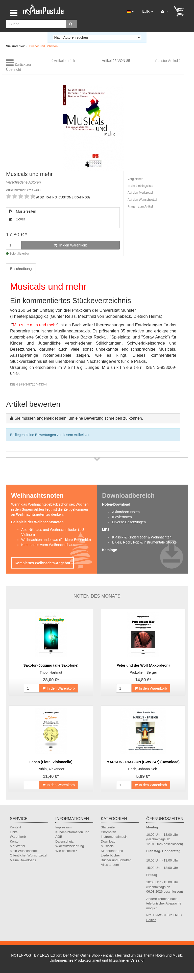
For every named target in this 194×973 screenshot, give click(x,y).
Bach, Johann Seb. (143, 769)
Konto (14, 841)
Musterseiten (22, 211)
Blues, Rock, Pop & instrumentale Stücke (144, 542)
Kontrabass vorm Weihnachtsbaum (48, 545)
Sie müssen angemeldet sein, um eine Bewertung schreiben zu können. (78, 418)
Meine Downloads (23, 860)
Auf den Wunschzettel (142, 199)
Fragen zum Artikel (140, 206)
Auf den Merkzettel (140, 192)
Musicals (107, 846)
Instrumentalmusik (114, 837)
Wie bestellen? (66, 851)
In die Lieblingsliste (140, 186)
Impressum (63, 827)
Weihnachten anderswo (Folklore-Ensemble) (56, 540)
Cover (17, 219)
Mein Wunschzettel (24, 851)
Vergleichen (135, 179)
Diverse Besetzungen (129, 522)
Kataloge (109, 550)
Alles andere (110, 865)
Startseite (108, 827)
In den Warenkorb (70, 245)
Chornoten (108, 832)
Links (13, 832)
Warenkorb (18, 837)
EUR (147, 11)
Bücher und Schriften (116, 860)
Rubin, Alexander (50, 769)
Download (108, 841)
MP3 (105, 530)
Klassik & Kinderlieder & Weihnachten (142, 537)
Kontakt (15, 827)
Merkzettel (17, 846)
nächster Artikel (166, 61)
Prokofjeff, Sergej (143, 672)
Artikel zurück (64, 61)
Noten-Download (116, 504)
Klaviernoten (122, 517)
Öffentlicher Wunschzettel (28, 855)
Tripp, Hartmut (51, 672)
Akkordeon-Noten (126, 512)
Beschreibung (21, 269)
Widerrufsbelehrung (69, 846)
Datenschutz (64, 841)
